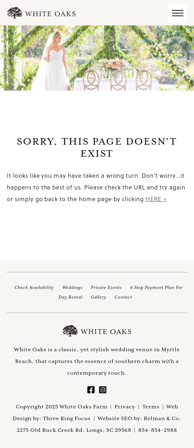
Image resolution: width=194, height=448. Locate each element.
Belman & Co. (163, 418)
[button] (177, 12)
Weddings (72, 287)
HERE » (156, 199)
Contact (123, 297)
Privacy (125, 406)
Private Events (106, 287)
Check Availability (34, 287)
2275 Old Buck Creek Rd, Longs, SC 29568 (74, 430)
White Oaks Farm (97, 331)
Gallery (99, 297)
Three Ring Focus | (70, 418)
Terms (151, 406)
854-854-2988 (157, 430)
